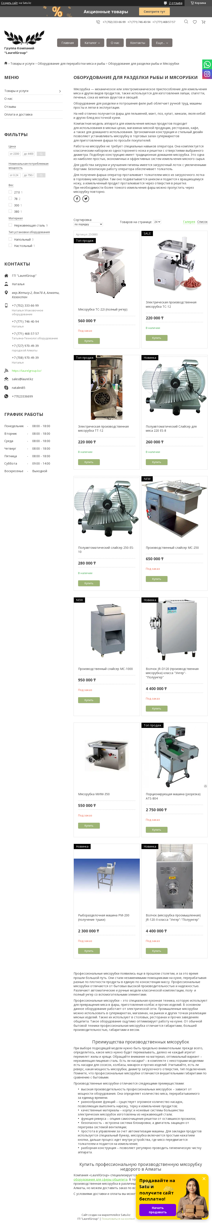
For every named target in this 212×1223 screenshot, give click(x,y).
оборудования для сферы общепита (100, 1179)
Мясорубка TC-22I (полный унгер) (102, 309)
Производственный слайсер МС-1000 (105, 669)
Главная (67, 42)
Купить (89, 341)
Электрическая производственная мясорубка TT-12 (103, 428)
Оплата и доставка (18, 114)
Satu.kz (125, 1215)
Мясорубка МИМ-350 (94, 794)
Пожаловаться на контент (118, 1219)
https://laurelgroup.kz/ (27, 371)
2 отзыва (175, 3)
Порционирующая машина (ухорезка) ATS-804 (173, 796)
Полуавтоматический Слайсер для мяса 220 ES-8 (171, 428)
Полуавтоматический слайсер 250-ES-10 (106, 550)
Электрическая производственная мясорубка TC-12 (171, 304)
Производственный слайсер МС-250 (172, 548)
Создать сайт (9, 3)
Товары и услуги (22, 63)
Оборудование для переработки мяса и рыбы (71, 63)
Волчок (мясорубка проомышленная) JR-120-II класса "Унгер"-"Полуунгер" (173, 917)
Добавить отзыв (194, 22)
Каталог (91, 42)
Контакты (137, 42)
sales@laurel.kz (22, 379)
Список (202, 222)
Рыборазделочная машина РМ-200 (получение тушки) (103, 917)
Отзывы (10, 107)
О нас (115, 42)
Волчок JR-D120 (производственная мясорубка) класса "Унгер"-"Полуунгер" (172, 673)
